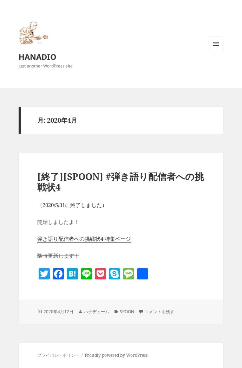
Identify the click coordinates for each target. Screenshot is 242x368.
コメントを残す (159, 312)
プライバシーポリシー (58, 355)
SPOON (127, 312)
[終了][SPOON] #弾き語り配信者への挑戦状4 (120, 181)
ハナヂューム (96, 312)
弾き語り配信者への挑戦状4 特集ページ (84, 238)
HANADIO (38, 56)
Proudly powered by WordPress (116, 355)
